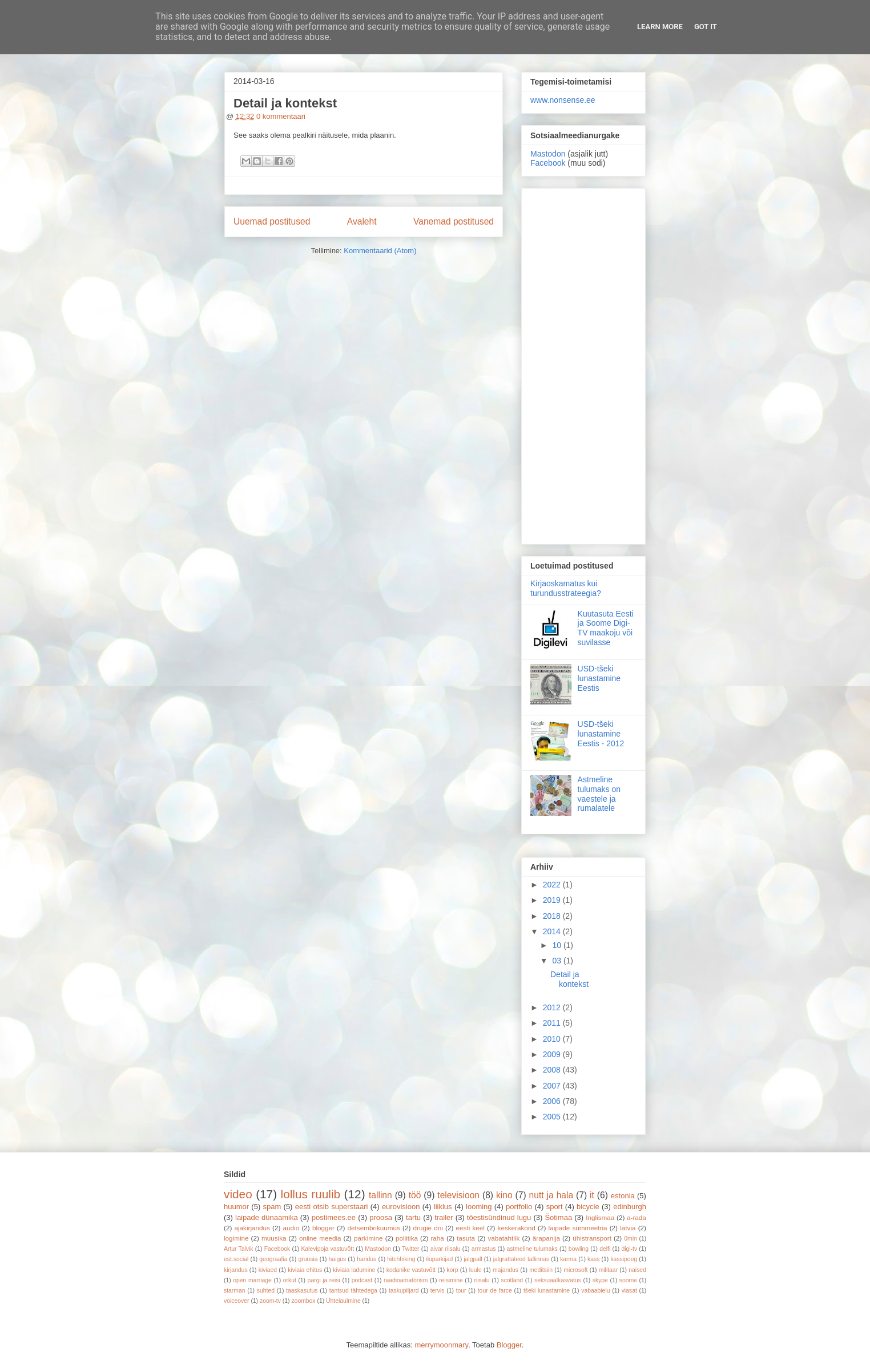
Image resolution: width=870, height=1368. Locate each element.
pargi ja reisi (324, 1280)
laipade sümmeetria (578, 1227)
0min (630, 1238)
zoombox (303, 1301)
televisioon (458, 1195)
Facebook (547, 162)
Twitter (411, 1249)
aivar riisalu (445, 1249)
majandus (505, 1270)
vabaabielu (595, 1290)
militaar (608, 1270)
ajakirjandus (252, 1227)
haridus (366, 1259)
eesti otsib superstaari (331, 1206)
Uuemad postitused (271, 221)
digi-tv (629, 1249)
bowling (579, 1249)
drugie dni (428, 1227)
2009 (553, 1054)
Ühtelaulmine (343, 1301)
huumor (236, 1206)
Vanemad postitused (453, 221)
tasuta (466, 1238)
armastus (484, 1249)
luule (475, 1270)
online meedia (320, 1238)
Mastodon (547, 153)
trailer (443, 1217)
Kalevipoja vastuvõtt (327, 1249)
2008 (553, 1069)
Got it (705, 26)
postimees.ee (334, 1217)
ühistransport (592, 1238)
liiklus (443, 1206)
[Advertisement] (583, 364)
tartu (413, 1217)
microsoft (575, 1270)
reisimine (451, 1280)
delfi (604, 1249)
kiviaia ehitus (305, 1270)
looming (479, 1206)
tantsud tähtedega (353, 1290)
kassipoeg (623, 1259)
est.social (236, 1259)
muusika (274, 1238)
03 (557, 960)
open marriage (252, 1280)
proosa (380, 1217)
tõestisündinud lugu (499, 1217)
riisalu (482, 1280)
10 (557, 945)
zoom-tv (270, 1301)
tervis (437, 1290)
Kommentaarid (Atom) (380, 250)
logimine (236, 1238)
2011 (553, 1022)
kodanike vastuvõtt (411, 1270)
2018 (553, 916)
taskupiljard (404, 1290)
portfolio (519, 1206)
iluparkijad (439, 1259)
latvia (627, 1227)
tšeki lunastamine (546, 1290)
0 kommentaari (280, 116)
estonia (623, 1195)
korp (452, 1270)
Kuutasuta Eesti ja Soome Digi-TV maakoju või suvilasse (606, 628)
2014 (553, 931)
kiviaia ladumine (354, 1270)
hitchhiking (401, 1259)
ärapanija (546, 1238)
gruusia (307, 1259)
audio (291, 1227)
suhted (266, 1290)
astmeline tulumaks (532, 1249)
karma (568, 1259)
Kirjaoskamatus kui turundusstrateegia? (565, 588)
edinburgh (629, 1206)
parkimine (368, 1238)
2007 (553, 1085)
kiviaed (268, 1270)
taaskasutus (301, 1290)
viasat (629, 1290)
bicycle (588, 1206)
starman (234, 1290)
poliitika (407, 1238)
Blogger (509, 1345)
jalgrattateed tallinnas (521, 1259)
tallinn (380, 1195)
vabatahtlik (504, 1238)
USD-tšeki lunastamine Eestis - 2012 (601, 733)
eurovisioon (401, 1206)
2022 (553, 884)
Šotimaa (558, 1217)
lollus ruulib (311, 1194)
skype (600, 1280)
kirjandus (236, 1270)
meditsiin (541, 1270)
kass (593, 1259)
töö (415, 1195)
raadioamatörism (406, 1280)
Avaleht (362, 221)
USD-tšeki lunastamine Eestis (599, 678)
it (592, 1195)
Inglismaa (600, 1217)
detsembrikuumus (374, 1227)
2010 (553, 1038)
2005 (553, 1116)
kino (504, 1195)
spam (272, 1206)
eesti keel (470, 1227)
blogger (323, 1227)
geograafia (273, 1259)
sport (554, 1206)
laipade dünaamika (266, 1217)
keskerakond (516, 1227)
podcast (362, 1280)
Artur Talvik (238, 1249)
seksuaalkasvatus (557, 1280)
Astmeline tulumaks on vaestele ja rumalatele (599, 794)
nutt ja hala (551, 1195)
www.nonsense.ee (562, 100)
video (238, 1194)
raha (437, 1238)
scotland (512, 1280)
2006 (553, 1101)
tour (461, 1290)
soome (628, 1280)
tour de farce (495, 1290)
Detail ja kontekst (285, 103)
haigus (338, 1259)
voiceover (236, 1301)
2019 (553, 900)
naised (637, 1270)
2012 (553, 1007)
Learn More (660, 26)
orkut (289, 1280)
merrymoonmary (441, 1345)
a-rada (636, 1217)
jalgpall (473, 1259)
